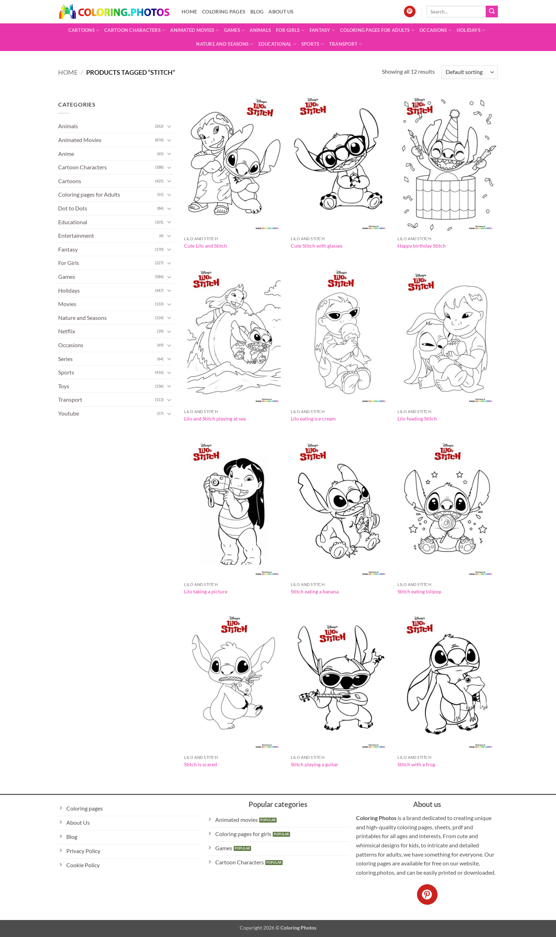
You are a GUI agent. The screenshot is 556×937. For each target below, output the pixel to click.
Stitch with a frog (416, 764)
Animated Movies (194, 30)
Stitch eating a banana (315, 591)
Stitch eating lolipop (419, 591)
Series (65, 358)
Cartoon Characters (134, 30)
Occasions (435, 30)
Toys (63, 386)
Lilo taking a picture (205, 591)
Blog (256, 12)
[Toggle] (169, 126)
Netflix (66, 331)
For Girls (290, 30)
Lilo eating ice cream (313, 419)
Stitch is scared (200, 764)
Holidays (471, 30)
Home (189, 12)
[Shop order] (469, 72)
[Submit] (492, 12)
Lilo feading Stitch (417, 419)
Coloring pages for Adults (377, 30)
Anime (66, 153)
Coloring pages (223, 12)
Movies (67, 303)
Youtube (68, 413)
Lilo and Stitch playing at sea (215, 419)
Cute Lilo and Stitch (205, 246)
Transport (345, 44)
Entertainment (76, 235)
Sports (312, 44)
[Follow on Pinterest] (410, 12)
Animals (260, 30)
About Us (281, 12)
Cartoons (84, 30)
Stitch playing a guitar (314, 764)
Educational (277, 44)
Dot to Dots (72, 208)
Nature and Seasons (224, 44)
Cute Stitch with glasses (317, 246)
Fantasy (322, 30)
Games (234, 30)
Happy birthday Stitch (421, 246)
